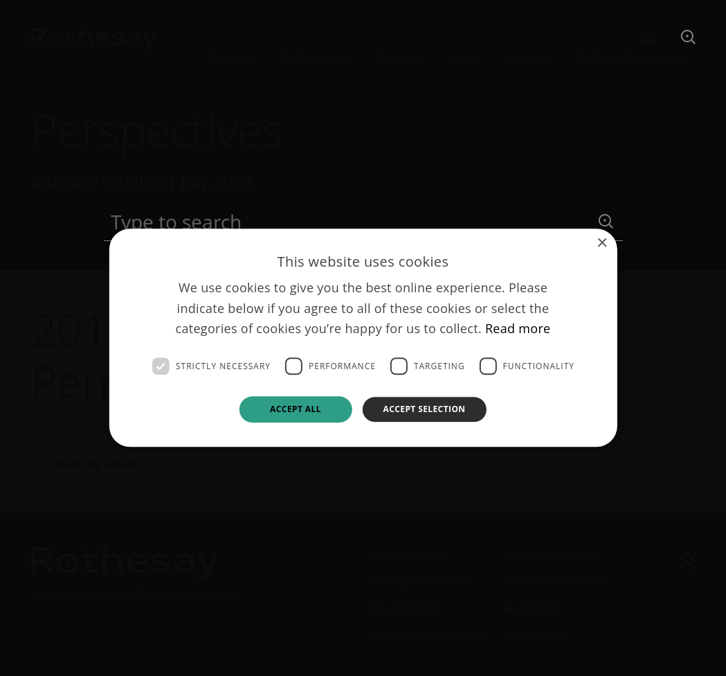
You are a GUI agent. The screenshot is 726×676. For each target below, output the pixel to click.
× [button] (602, 243)
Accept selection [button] (424, 409)
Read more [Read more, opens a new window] (518, 329)
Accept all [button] (295, 409)
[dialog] (363, 338)
